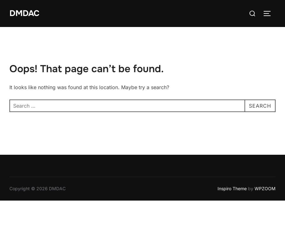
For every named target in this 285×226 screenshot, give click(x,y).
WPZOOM (265, 188)
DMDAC (24, 13)
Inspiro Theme (232, 188)
